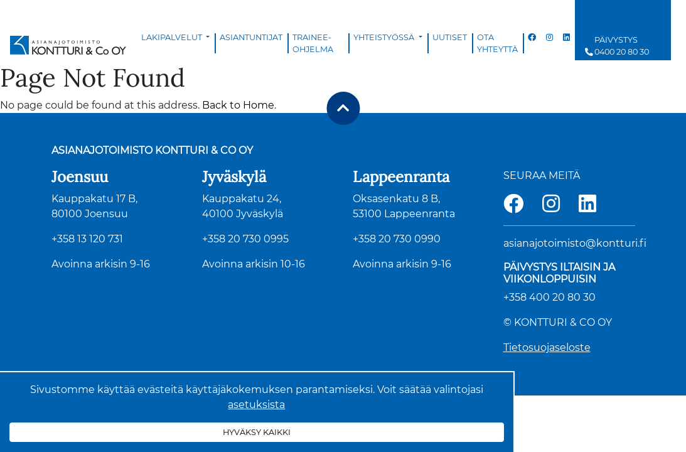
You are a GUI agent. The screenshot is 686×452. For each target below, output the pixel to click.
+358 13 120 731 (87, 239)
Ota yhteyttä (497, 43)
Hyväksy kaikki (257, 432)
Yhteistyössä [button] (384, 37)
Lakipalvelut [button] (172, 37)
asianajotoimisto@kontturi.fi (574, 243)
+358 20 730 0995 (245, 239)
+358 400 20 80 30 (549, 297)
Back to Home (238, 105)
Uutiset (449, 37)
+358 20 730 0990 (397, 239)
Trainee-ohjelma (312, 43)
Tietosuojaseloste (547, 347)
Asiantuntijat (251, 37)
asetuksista (256, 405)
